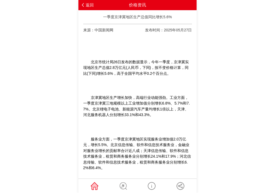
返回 (90, 5)
